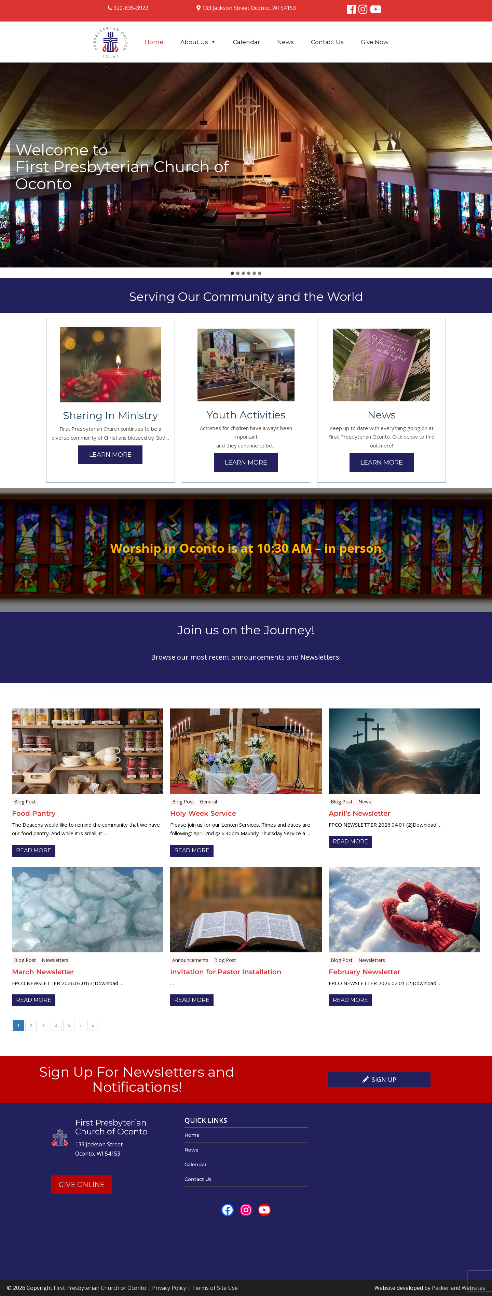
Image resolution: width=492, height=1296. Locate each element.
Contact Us (327, 42)
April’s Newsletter (359, 813)
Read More (33, 850)
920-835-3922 (128, 8)
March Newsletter (43, 972)
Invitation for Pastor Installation (226, 972)
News (285, 42)
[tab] (232, 273)
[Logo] (110, 39)
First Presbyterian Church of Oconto (100, 1288)
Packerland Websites (458, 1288)
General (208, 801)
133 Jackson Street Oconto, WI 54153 (246, 8)
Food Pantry (34, 813)
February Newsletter (364, 972)
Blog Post (25, 801)
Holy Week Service (203, 813)
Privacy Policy (169, 1288)
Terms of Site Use (215, 1288)
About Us (198, 42)
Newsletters (55, 960)
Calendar (246, 42)
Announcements (190, 960)
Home (154, 42)
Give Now (374, 42)
